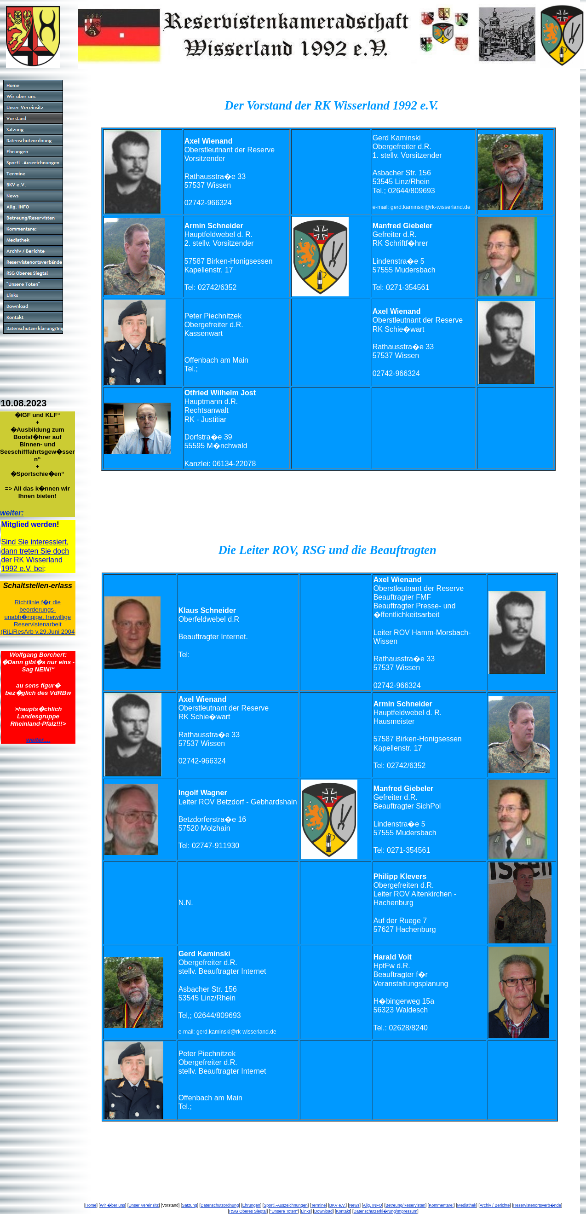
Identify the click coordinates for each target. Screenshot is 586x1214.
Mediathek (467, 1205)
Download (323, 1211)
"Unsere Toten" (284, 1211)
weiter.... (38, 739)
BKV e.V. (337, 1205)
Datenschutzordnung (220, 1205)
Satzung (189, 1205)
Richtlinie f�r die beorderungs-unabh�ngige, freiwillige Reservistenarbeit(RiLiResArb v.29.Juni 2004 (37, 617)
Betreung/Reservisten (405, 1205)
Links (305, 1211)
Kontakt (343, 1211)
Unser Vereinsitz (143, 1205)
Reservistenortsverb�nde (537, 1205)
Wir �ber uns (112, 1205)
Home (90, 1205)
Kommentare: (441, 1205)
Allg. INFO (372, 1205)
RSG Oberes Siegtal (248, 1211)
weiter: (12, 513)
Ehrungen (251, 1205)
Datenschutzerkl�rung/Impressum (386, 1211)
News (354, 1205)
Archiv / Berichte (495, 1205)
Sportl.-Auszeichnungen (286, 1205)
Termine (318, 1205)
